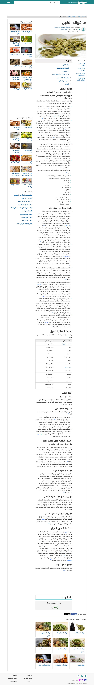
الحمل (54, 419)
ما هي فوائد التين (27, 220)
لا (51, 607)
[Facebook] (85, 676)
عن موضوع (29, 675)
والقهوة (69, 560)
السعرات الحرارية (66, 344)
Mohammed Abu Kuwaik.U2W (62, 27)
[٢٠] (65, 555)
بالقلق (46, 322)
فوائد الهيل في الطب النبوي (80, 74)
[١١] (66, 279)
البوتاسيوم (68, 367)
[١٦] (61, 404)
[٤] (63, 142)
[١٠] (65, 258)
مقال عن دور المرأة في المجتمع (23, 195)
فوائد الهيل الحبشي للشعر (81, 79)
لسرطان (39, 284)
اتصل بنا (15, 675)
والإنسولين (67, 225)
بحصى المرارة (40, 434)
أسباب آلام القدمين (26, 217)
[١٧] (67, 461)
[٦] (46, 158)
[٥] (63, 153)
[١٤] (52, 327)
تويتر (69, 614)
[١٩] (45, 541)
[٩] (44, 225)
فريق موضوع (13, 681)
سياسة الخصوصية (27, 678)
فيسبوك (75, 614)
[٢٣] (64, 570)
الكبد (54, 137)
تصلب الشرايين (66, 256)
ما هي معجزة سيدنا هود (25, 205)
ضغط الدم (57, 116)
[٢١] (64, 555)
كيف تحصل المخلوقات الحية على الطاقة (21, 208)
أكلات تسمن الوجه (27, 211)
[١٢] (42, 296)
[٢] (42, 118)
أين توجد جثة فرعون (26, 198)
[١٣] (52, 312)
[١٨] (64, 492)
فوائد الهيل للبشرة (81, 69)
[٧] (60, 167)
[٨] (66, 172)
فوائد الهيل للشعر (81, 64)
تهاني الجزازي (64, 29)
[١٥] (68, 337)
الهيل (67, 532)
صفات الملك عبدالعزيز (26, 214)
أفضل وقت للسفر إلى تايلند (24, 224)
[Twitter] (82, 676)
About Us (29, 681)
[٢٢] (51, 560)
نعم (56, 607)
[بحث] (57, 2)
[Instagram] (78, 676)
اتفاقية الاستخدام (12, 678)
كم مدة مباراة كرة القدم (25, 201)
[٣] (65, 130)
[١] (65, 279)
